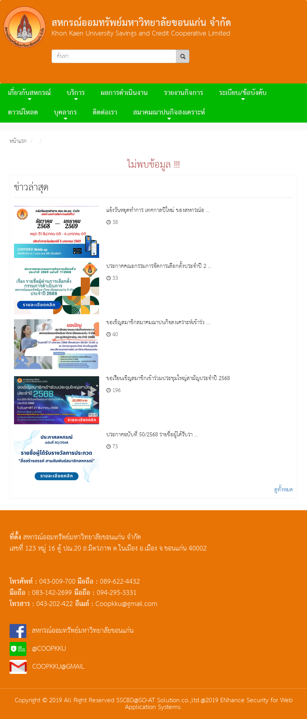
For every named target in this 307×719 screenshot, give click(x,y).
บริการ (76, 94)
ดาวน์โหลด (23, 112)
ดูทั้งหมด (283, 490)
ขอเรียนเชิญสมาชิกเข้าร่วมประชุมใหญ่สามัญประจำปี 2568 (168, 378)
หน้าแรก (18, 141)
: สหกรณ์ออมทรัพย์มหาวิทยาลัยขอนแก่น (72, 631)
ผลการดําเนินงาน (124, 93)
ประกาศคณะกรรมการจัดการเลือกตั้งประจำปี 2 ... (158, 266)
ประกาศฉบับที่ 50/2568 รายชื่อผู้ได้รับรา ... (152, 435)
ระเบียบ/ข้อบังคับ (243, 94)
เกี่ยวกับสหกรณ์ (29, 94)
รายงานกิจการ (183, 93)
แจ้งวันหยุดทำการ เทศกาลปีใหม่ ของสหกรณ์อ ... (157, 210)
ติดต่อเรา (105, 112)
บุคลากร (65, 114)
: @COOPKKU (38, 649)
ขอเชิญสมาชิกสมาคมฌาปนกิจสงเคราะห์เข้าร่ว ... (158, 322)
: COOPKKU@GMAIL (47, 667)
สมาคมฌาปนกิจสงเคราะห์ (169, 114)
